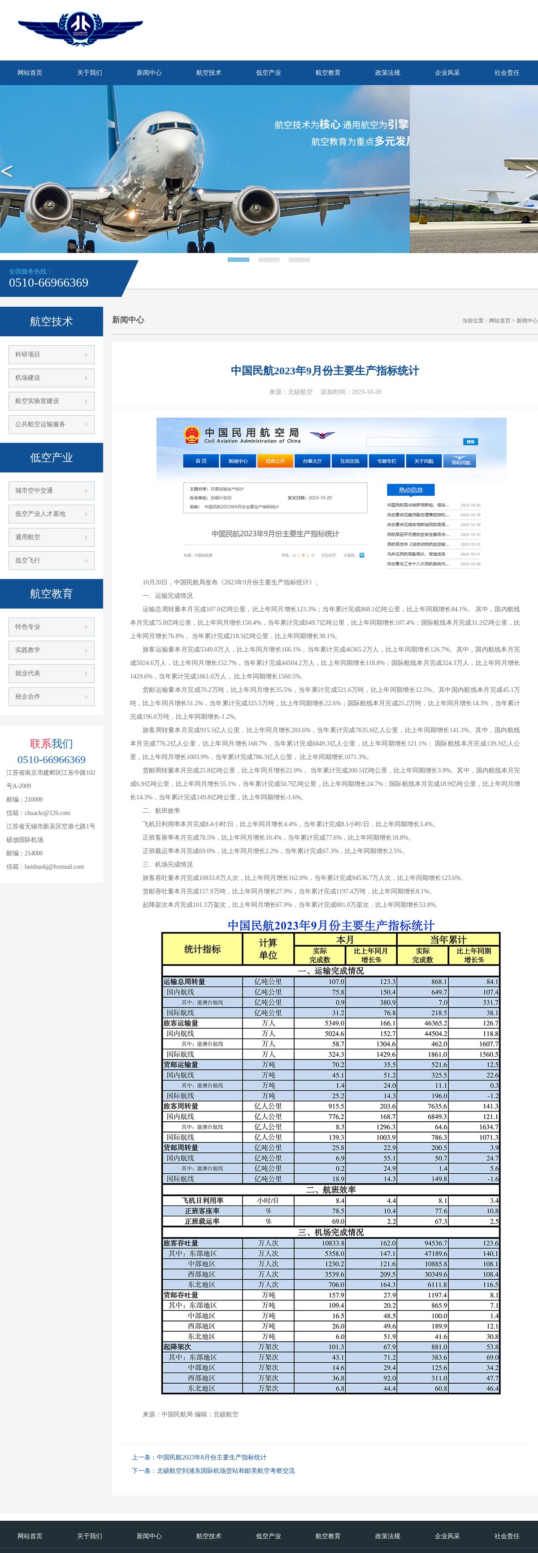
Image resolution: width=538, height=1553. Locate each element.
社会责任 (507, 72)
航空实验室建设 (37, 401)
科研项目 (27, 354)
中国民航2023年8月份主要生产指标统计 (212, 1457)
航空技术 (208, 72)
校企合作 (27, 696)
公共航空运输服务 (40, 424)
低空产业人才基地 (40, 514)
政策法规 (387, 72)
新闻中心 (149, 72)
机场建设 (27, 377)
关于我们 (89, 72)
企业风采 (447, 72)
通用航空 (27, 537)
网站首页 (30, 72)
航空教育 (328, 72)
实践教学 (27, 650)
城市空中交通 (34, 490)
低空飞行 (27, 560)
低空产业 (268, 72)
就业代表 (27, 673)
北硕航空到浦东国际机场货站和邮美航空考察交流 (226, 1470)
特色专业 (27, 626)
